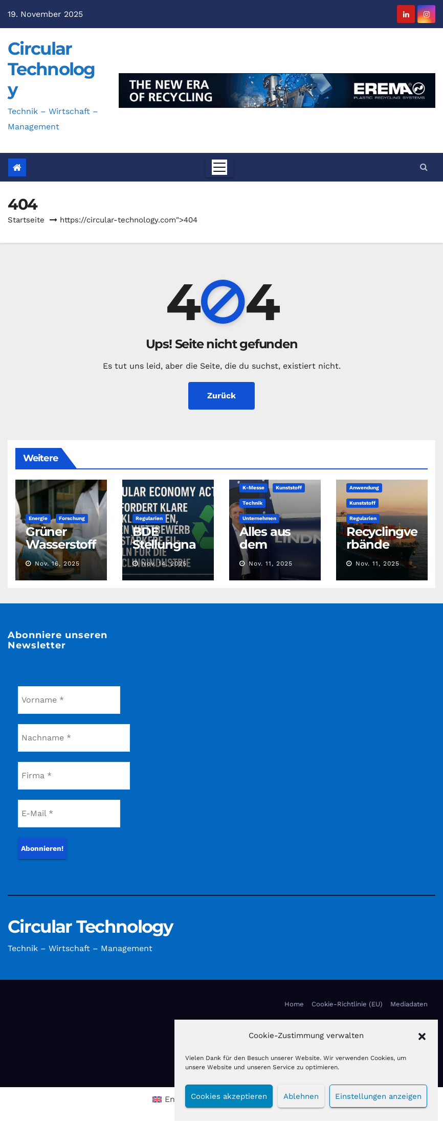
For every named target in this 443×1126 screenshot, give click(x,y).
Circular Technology (51, 69)
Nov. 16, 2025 (57, 563)
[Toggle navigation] (219, 167)
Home (294, 1004)
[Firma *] (74, 776)
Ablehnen (301, 1096)
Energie (38, 518)
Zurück (221, 395)
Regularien (149, 518)
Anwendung (364, 487)
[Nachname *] (74, 738)
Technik (252, 503)
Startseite (26, 219)
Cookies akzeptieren (229, 1096)
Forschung (72, 518)
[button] (422, 1035)
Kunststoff (289, 487)
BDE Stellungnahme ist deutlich (164, 550)
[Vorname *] (69, 700)
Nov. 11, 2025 (271, 563)
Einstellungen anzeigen (378, 1096)
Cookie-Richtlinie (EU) (347, 1004)
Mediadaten (409, 1004)
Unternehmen (259, 518)
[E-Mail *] (69, 813)
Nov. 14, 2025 (164, 563)
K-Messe (253, 487)
